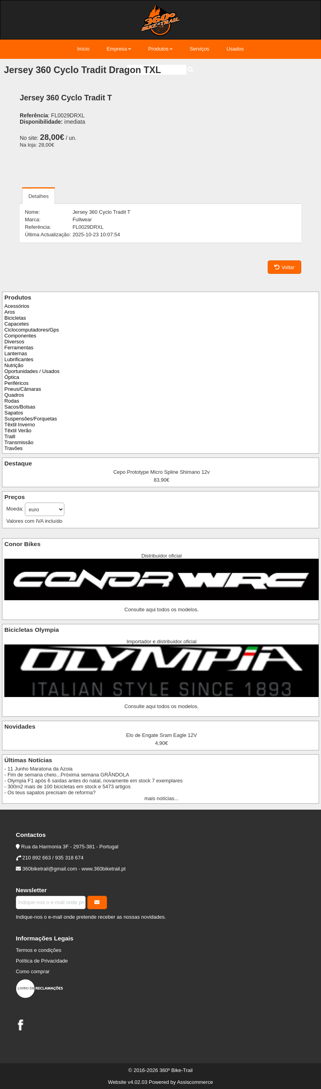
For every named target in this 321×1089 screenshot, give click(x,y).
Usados (235, 49)
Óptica (11, 377)
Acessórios (16, 306)
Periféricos (16, 383)
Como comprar (33, 971)
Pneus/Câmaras (22, 389)
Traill (9, 436)
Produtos (158, 49)
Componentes (20, 336)
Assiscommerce (195, 1082)
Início (83, 49)
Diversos (14, 342)
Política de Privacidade (42, 961)
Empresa (117, 49)
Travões (13, 448)
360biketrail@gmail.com (50, 869)
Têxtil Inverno (19, 425)
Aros (9, 312)
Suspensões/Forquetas (30, 419)
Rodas (11, 401)
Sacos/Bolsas (19, 407)
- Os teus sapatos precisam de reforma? (50, 792)
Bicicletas (15, 318)
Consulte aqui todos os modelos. (161, 609)
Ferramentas (18, 347)
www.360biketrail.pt (104, 869)
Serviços (199, 49)
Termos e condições (38, 950)
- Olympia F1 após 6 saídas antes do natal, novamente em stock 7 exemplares (93, 781)
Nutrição (13, 365)
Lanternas (15, 353)
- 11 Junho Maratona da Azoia (38, 769)
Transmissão (19, 442)
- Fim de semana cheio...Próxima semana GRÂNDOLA (66, 775)
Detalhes (38, 196)
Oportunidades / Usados (32, 371)
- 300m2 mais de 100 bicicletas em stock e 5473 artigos (67, 786)
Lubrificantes (18, 359)
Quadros (14, 395)
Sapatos (13, 413)
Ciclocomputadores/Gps (31, 330)
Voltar (284, 267)
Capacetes (16, 324)
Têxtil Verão (17, 430)
